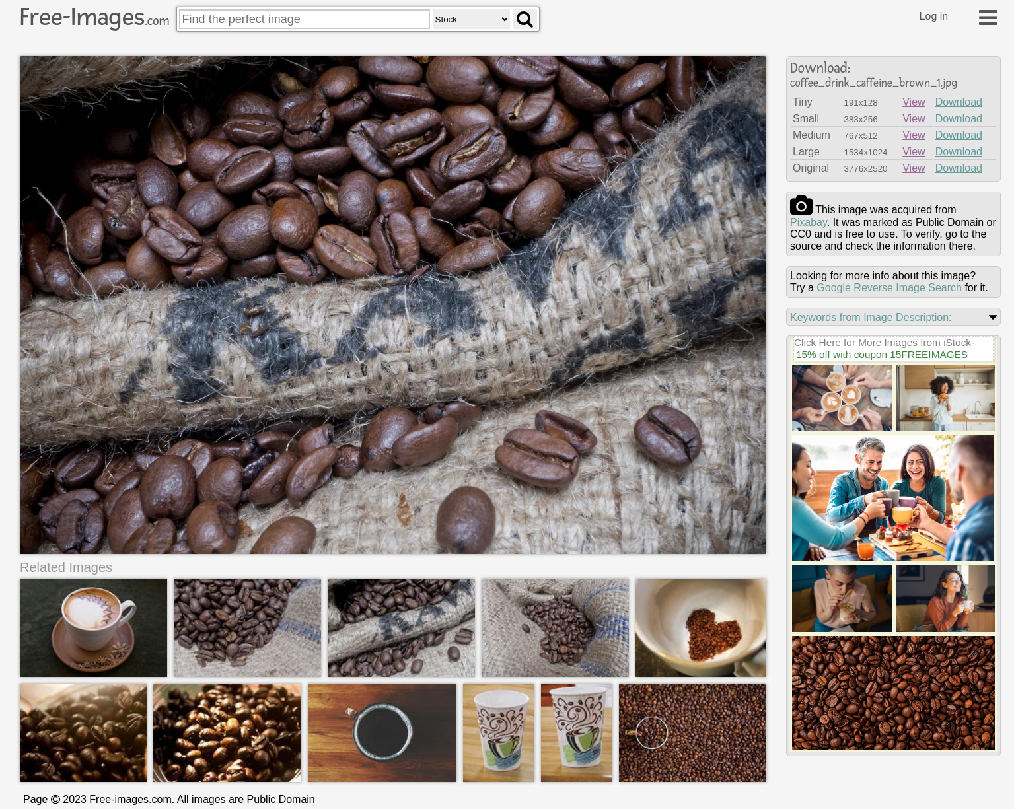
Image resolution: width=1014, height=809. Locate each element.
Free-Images (94, 17)
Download (958, 102)
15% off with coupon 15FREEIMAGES (882, 354)
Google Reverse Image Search (889, 287)
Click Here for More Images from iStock (882, 342)
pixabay (808, 222)
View (913, 102)
